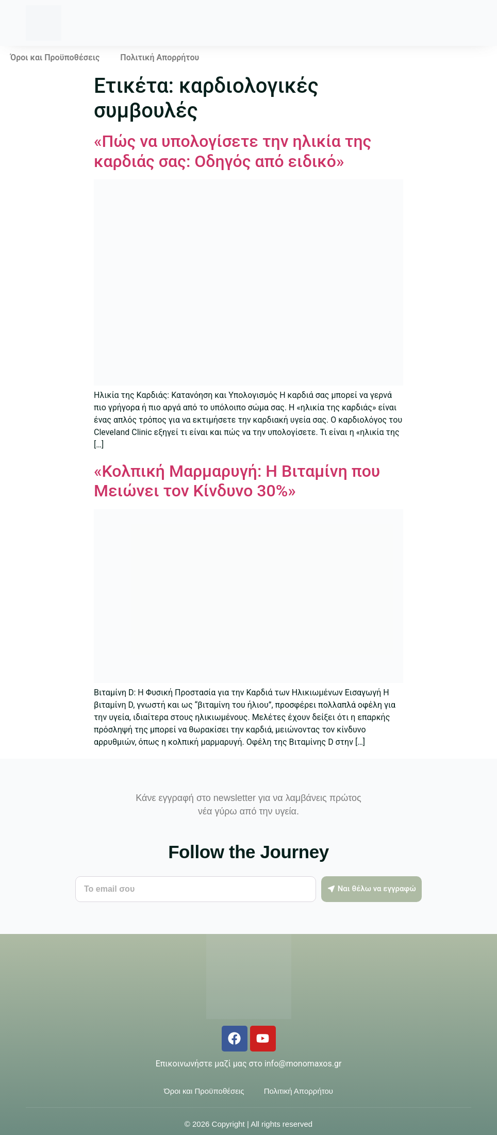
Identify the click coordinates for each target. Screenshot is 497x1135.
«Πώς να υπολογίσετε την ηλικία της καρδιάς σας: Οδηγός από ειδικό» (232, 151)
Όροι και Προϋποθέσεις (55, 57)
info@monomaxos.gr (302, 1064)
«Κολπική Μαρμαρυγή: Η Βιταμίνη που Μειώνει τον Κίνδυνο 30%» (237, 480)
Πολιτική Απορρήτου (159, 57)
